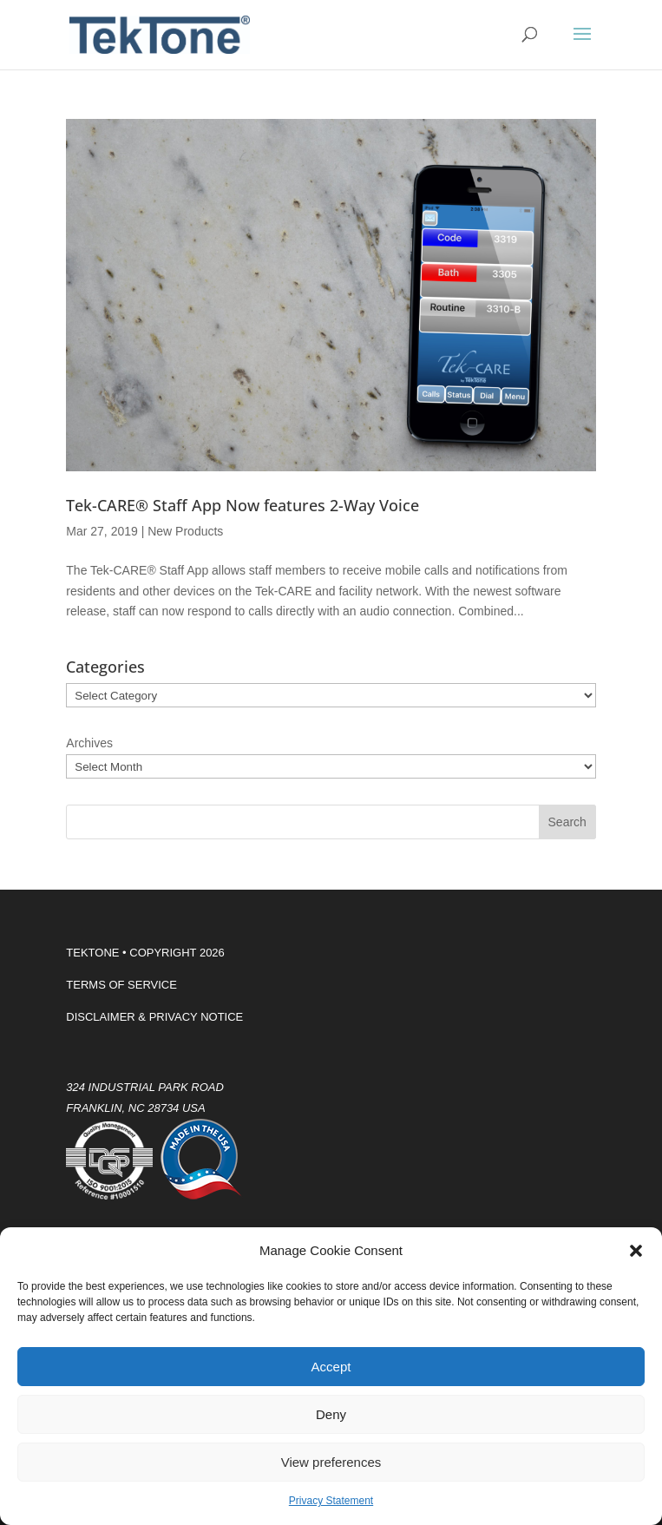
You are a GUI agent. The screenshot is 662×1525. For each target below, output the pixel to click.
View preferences (331, 1462)
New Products (185, 531)
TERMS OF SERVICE (121, 984)
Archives (89, 743)
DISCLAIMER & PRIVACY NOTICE (154, 1016)
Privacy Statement (331, 1501)
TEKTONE (92, 952)
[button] (636, 1250)
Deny (331, 1414)
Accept (331, 1366)
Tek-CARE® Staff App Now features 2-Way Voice (242, 505)
